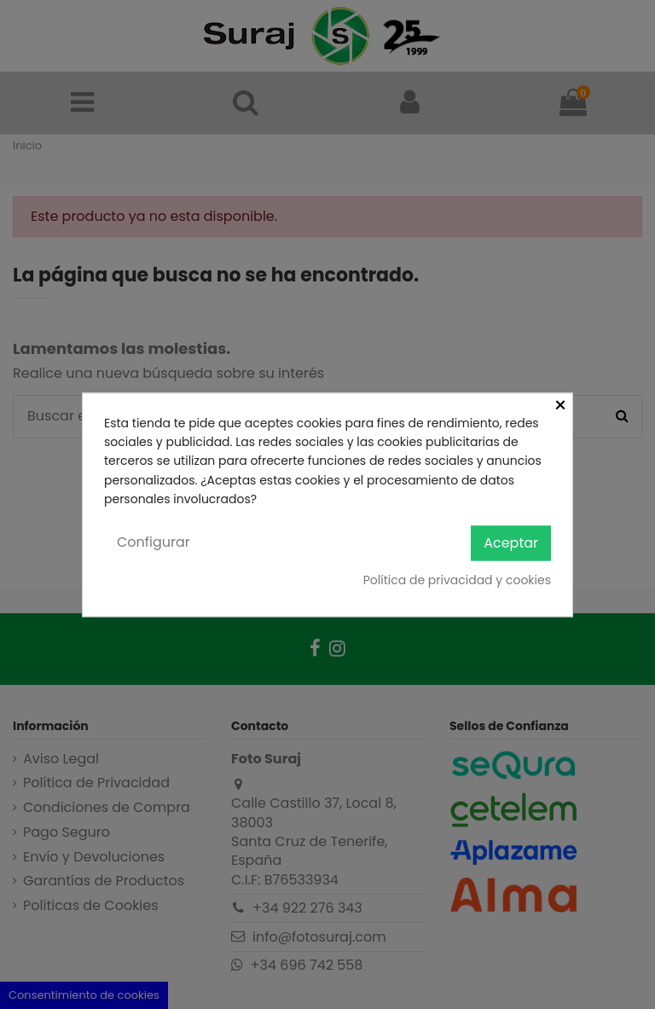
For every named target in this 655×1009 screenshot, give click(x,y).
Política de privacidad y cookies (457, 580)
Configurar (153, 543)
